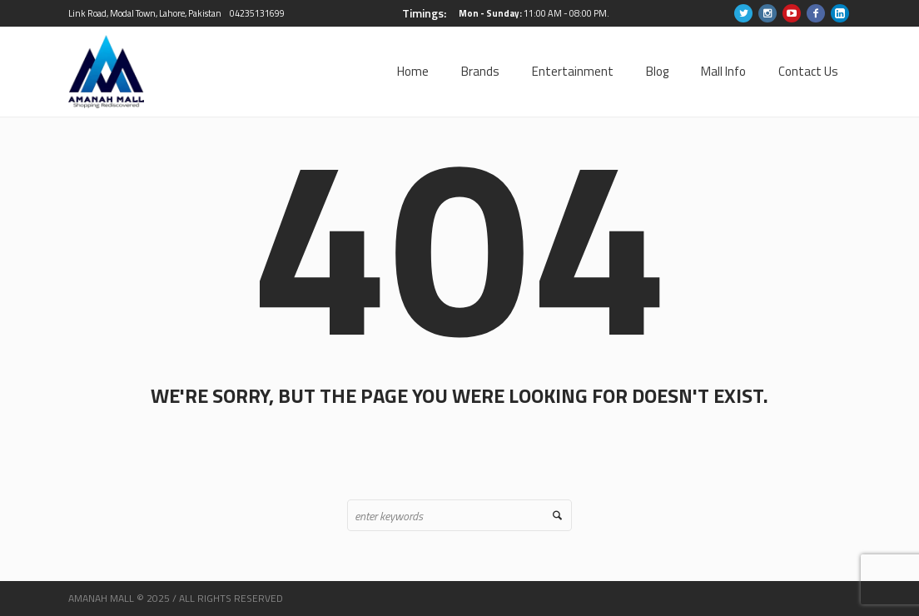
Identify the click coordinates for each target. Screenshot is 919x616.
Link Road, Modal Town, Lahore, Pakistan (144, 13)
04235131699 (257, 13)
